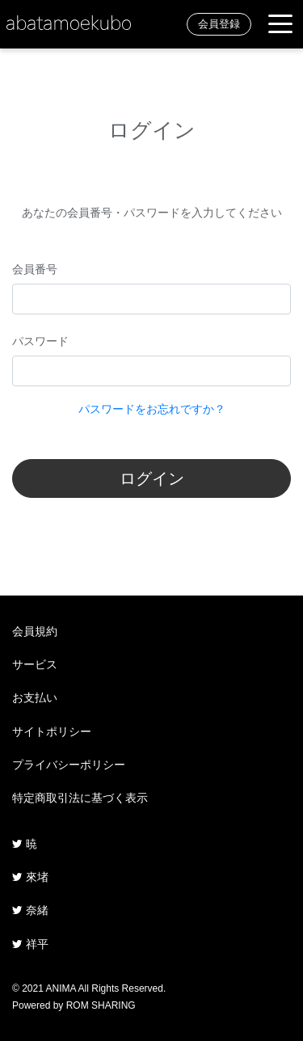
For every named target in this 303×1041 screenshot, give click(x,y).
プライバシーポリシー (68, 764)
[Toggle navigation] (280, 25)
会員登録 (219, 24)
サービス (34, 664)
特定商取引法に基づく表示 (80, 797)
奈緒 (30, 910)
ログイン (152, 478)
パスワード (40, 341)
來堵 (30, 876)
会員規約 (34, 631)
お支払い (34, 697)
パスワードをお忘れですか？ (151, 408)
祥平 (30, 944)
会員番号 (34, 269)
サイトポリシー (51, 731)
